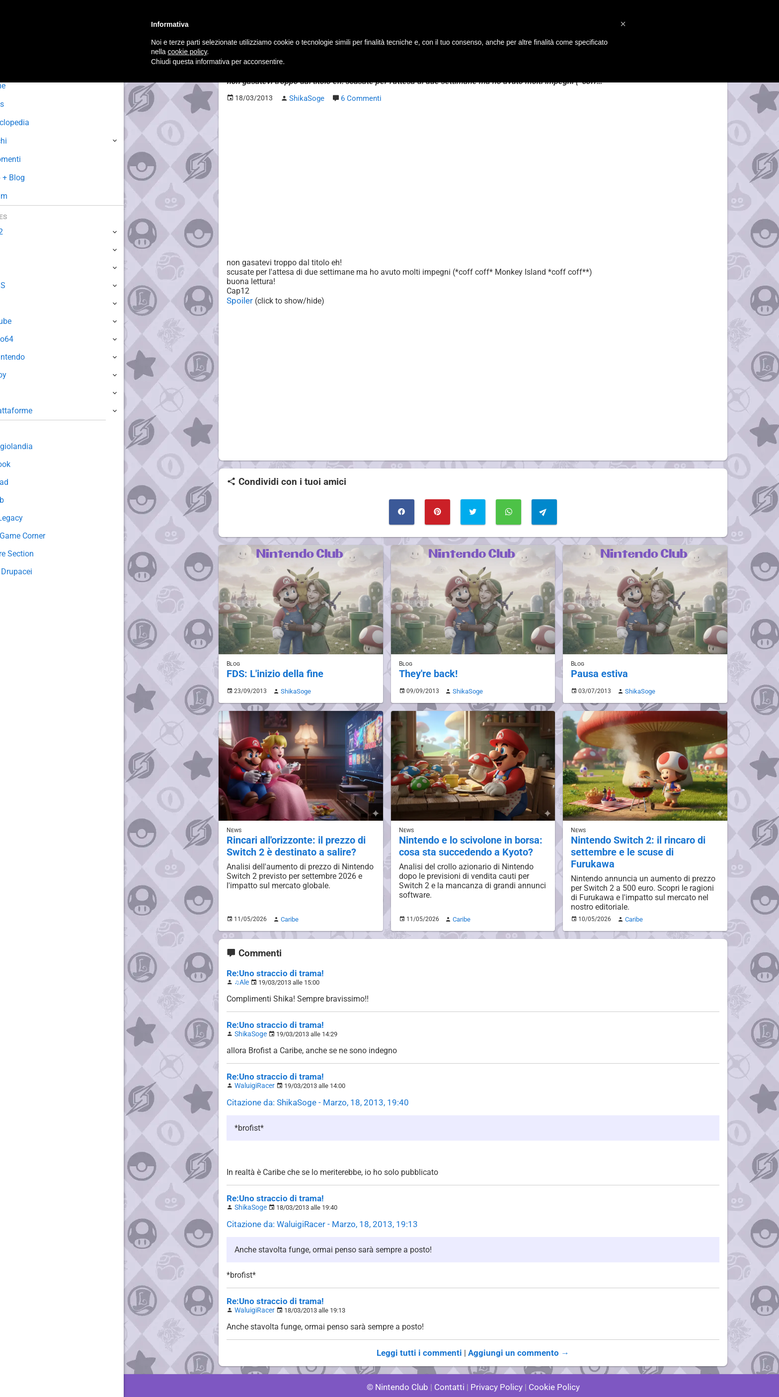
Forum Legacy (33, 518)
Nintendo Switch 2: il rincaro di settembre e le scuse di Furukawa (642, 840)
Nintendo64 (28, 339)
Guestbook (27, 464)
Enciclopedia (36, 122)
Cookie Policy (549, 1362)
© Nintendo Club (402, 1362)
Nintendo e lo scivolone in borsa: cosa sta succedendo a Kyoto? (469, 840)
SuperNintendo (34, 357)
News (24, 104)
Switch (20, 249)
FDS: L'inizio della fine (273, 670)
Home (24, 85)
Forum (25, 196)
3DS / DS (24, 285)
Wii (13, 303)
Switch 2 (23, 231)
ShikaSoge (294, 687)
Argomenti (32, 159)
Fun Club (23, 500)
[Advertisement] (473, 179)
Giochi (25, 141)
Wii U (17, 267)
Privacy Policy (495, 1362)
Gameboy (25, 375)
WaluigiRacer (252, 1065)
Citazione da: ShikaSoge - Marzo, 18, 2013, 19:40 (312, 1081)
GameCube (27, 321)
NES (15, 392)
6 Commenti (359, 97)
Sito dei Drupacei (38, 571)
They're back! (427, 670)
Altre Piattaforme (38, 410)
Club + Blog (34, 177)
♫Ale (241, 963)
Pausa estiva (598, 670)
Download (25, 482)
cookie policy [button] (187, 52)
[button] (623, 24)
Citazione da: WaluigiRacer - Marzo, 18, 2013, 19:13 (316, 1201)
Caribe (288, 901)
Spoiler (239, 299)
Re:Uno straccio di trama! (271, 955)
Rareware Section (39, 553)
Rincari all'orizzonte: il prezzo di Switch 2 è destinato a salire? (294, 840)
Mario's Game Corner (44, 536)
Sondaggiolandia (37, 446)
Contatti (451, 1362)
